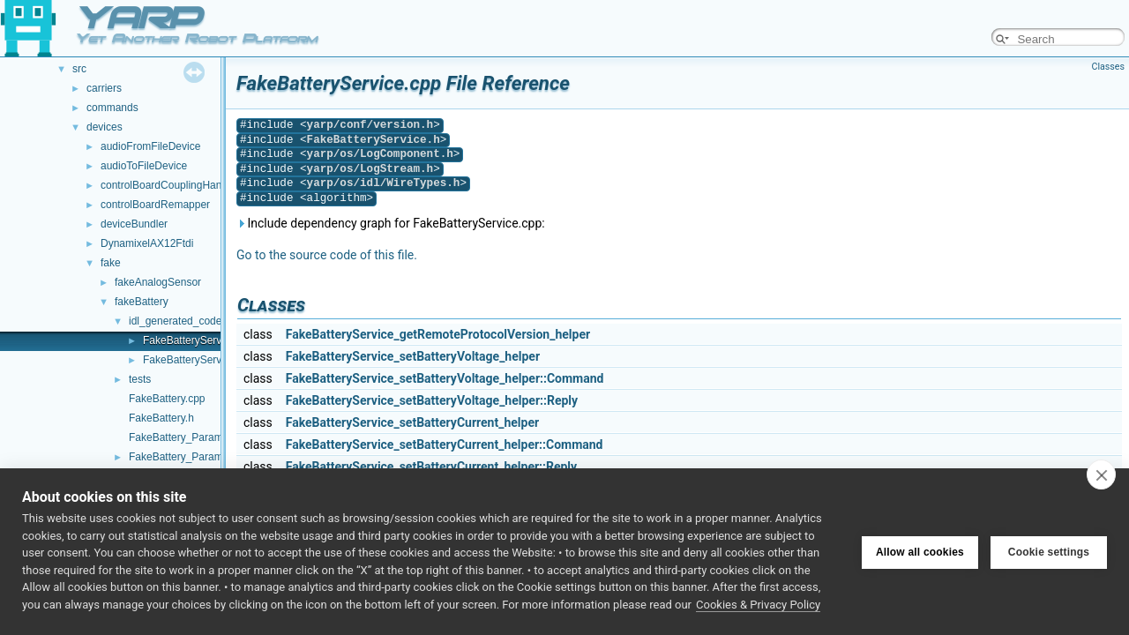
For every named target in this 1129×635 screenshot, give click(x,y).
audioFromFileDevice (150, 146)
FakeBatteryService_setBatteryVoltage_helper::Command (445, 378)
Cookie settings (1048, 552)
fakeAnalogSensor (158, 282)
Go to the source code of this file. (326, 255)
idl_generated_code (175, 321)
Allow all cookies (920, 552)
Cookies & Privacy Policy (758, 604)
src (79, 69)
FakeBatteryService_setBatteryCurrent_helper (412, 422)
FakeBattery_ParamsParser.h (198, 457)
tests (140, 379)
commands (112, 107)
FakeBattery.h (161, 418)
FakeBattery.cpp (167, 398)
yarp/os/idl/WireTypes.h (383, 183)
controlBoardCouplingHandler (170, 185)
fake (111, 263)
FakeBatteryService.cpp (199, 340)
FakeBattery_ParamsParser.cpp (204, 437)
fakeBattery (141, 301)
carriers (104, 88)
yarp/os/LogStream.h (370, 168)
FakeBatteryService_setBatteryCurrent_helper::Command (444, 444)
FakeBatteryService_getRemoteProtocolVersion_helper (438, 334)
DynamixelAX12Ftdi (147, 243)
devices (104, 127)
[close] (1101, 474)
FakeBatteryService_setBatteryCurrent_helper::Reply (431, 466)
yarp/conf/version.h (370, 124)
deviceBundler (134, 224)
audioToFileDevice (144, 166)
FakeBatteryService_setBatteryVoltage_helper (413, 356)
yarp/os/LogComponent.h (380, 153)
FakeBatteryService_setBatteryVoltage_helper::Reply (432, 400)
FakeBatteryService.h (193, 360)
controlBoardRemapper (155, 204)
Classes (1108, 66)
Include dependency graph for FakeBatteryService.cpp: (390, 223)
